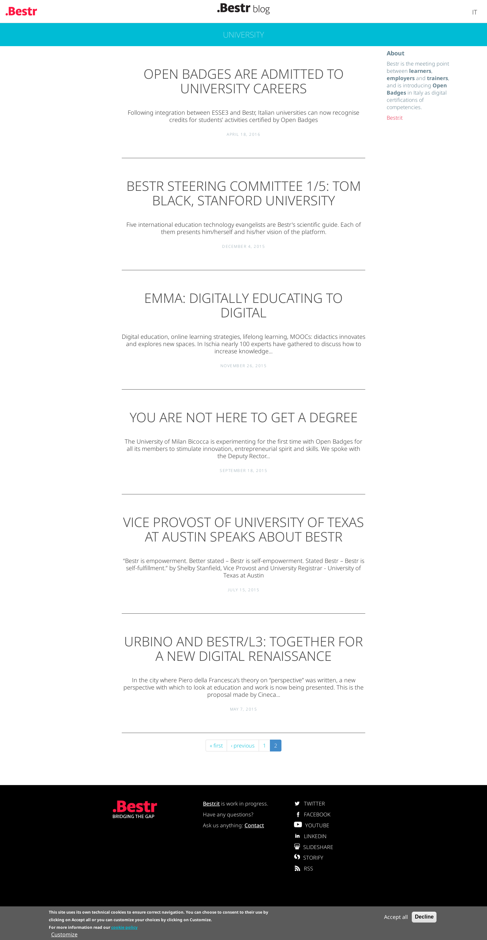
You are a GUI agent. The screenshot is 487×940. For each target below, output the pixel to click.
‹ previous (243, 745)
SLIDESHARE (313, 847)
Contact (254, 825)
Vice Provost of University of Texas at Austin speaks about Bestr (243, 529)
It (474, 12)
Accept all (396, 917)
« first (216, 745)
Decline (424, 917)
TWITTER (309, 803)
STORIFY (308, 857)
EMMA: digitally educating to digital (243, 305)
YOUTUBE (311, 825)
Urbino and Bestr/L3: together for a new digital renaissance (243, 648)
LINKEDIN (310, 836)
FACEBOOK (312, 814)
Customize (64, 935)
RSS (303, 868)
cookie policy (124, 928)
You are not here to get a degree (244, 417)
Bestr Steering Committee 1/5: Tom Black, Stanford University (243, 193)
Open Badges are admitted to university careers (244, 81)
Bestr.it (395, 117)
